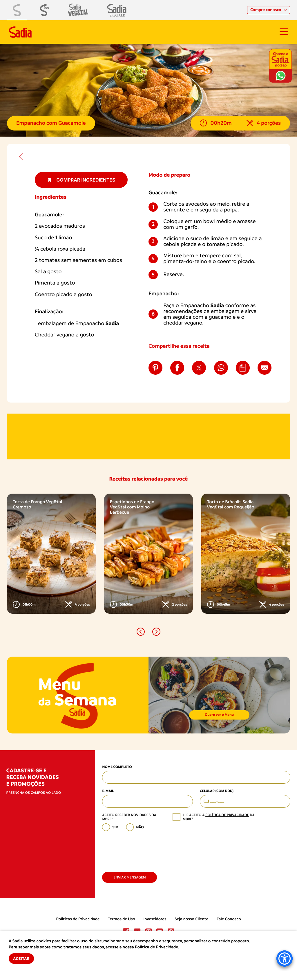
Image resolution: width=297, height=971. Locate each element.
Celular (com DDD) (216, 791)
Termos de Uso (121, 919)
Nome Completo (117, 767)
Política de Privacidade (156, 947)
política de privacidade (227, 815)
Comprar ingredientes (81, 180)
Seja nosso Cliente (191, 919)
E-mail (108, 791)
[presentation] (146, 849)
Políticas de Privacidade (78, 919)
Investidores (154, 919)
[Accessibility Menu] (284, 958)
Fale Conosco (229, 919)
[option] (51, 554)
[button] (141, 632)
